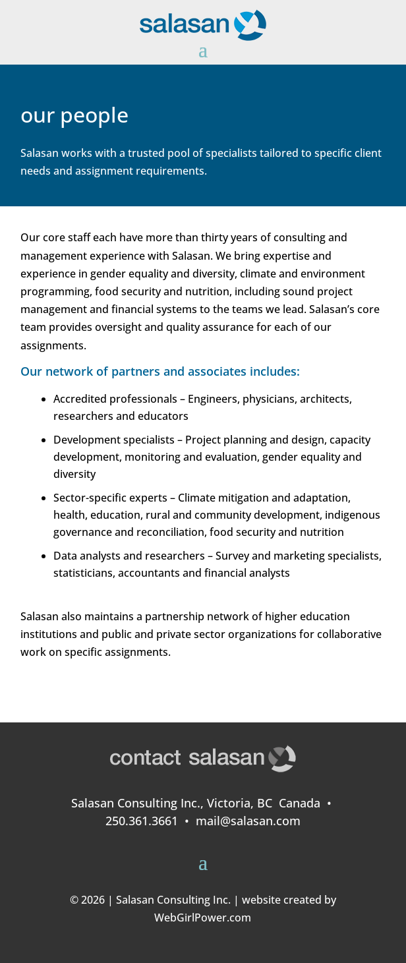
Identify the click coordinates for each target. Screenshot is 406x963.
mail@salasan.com (248, 821)
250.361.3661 (141, 821)
